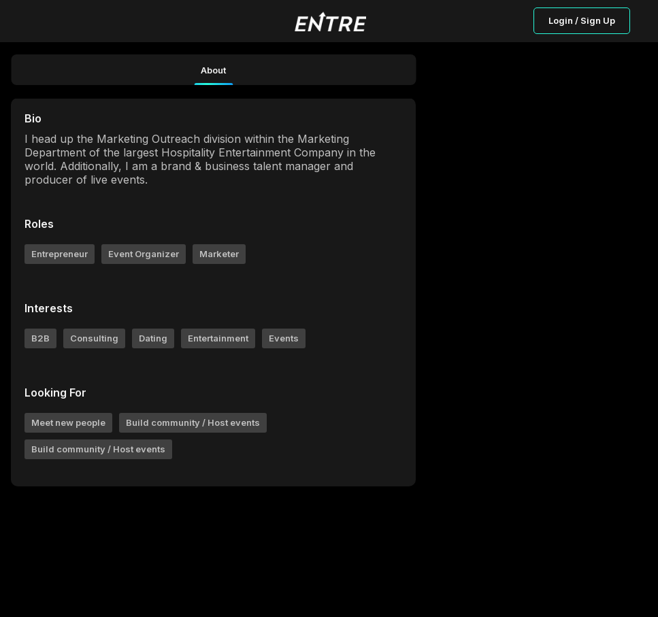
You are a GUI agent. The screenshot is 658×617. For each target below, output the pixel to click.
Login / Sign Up (581, 20)
